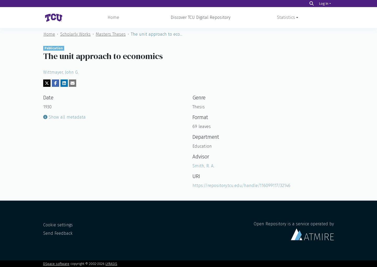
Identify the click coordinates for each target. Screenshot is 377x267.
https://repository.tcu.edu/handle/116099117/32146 (241, 185)
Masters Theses (111, 34)
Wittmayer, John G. (61, 72)
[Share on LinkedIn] (64, 83)
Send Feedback (58, 233)
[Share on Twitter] (47, 83)
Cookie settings (58, 224)
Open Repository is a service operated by (294, 230)
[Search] (311, 4)
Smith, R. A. (203, 165)
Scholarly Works (75, 34)
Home (113, 17)
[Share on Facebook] (55, 83)
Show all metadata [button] (64, 117)
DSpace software (56, 264)
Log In (323, 4)
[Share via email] (72, 83)
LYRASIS (111, 264)
